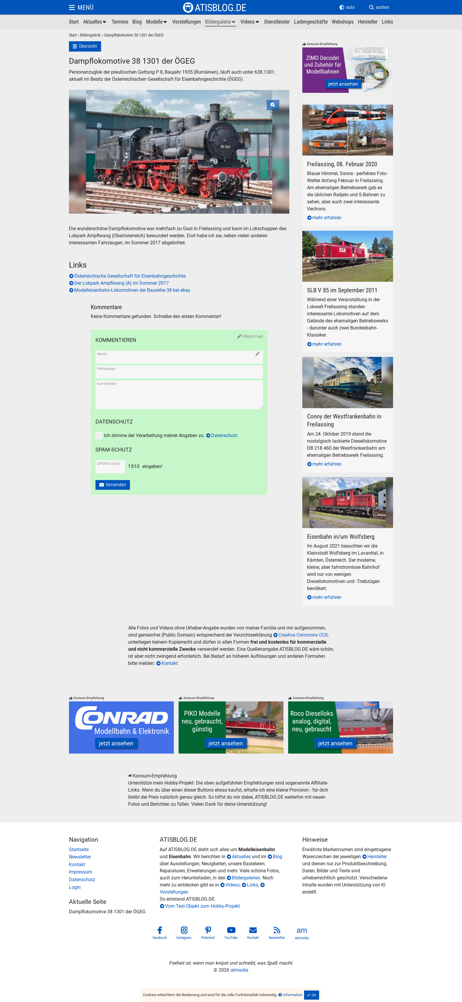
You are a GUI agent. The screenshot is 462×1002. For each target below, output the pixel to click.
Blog (277, 856)
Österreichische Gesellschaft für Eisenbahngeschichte (130, 276)
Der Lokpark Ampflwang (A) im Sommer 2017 (121, 283)
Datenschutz (224, 435)
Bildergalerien (246, 878)
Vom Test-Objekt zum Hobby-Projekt (202, 906)
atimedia (239, 970)
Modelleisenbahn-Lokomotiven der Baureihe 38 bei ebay (132, 290)
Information (292, 995)
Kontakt (169, 663)
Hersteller (377, 856)
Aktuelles (241, 856)
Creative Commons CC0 (303, 635)
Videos (232, 885)
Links (252, 885)
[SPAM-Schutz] (109, 469)
